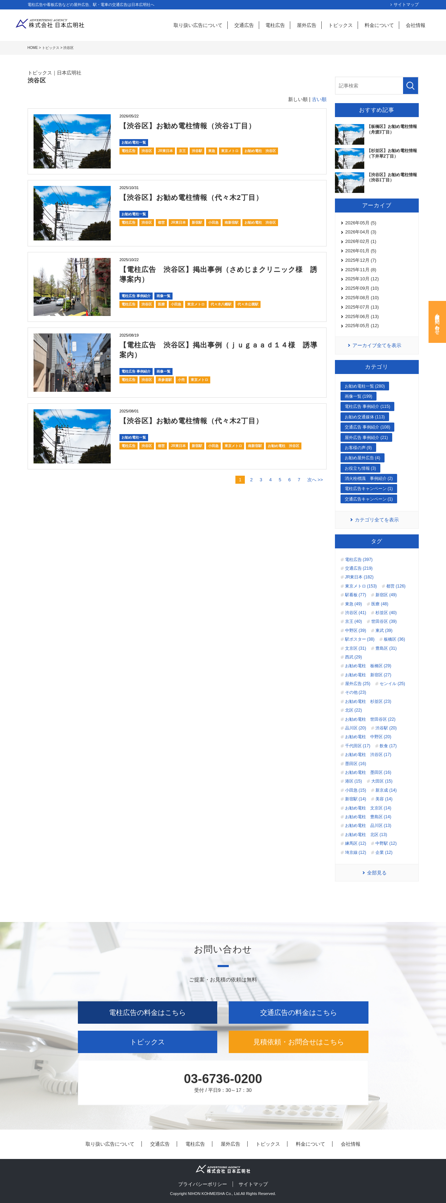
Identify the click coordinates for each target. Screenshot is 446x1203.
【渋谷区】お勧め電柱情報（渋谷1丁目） (187, 126)
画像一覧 (163, 296)
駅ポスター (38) (360, 639)
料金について (379, 25)
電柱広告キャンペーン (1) (369, 488)
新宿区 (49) (386, 594)
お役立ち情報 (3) (360, 468)
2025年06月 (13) (362, 316)
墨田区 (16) (355, 763)
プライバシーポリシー (202, 1184)
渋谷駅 (197, 151)
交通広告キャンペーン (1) (369, 499)
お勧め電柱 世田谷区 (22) (370, 719)
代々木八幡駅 (221, 304)
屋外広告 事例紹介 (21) (366, 437)
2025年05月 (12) (362, 325)
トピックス (340, 25)
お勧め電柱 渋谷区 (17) (368, 754)
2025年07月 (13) (362, 307)
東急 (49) (353, 604)
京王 (182, 151)
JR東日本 (165, 151)
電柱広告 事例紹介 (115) (367, 406)
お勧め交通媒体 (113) (365, 417)
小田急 (213, 222)
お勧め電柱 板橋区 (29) (368, 665)
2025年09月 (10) (362, 288)
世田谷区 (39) (384, 621)
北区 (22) (353, 710)
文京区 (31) (355, 648)
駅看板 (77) (355, 594)
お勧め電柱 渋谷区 (260, 151)
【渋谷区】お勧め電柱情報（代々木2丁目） (191, 197)
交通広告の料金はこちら (298, 1012)
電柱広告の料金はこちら (147, 1012)
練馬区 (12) (355, 843)
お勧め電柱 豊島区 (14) (368, 816)
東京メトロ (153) (361, 586)
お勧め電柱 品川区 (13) (368, 825)
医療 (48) (379, 604)
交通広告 (244, 25)
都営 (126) (395, 586)
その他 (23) (355, 692)
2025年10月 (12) (362, 278)
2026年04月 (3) (360, 232)
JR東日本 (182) (359, 577)
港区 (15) (353, 781)
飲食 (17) (388, 745)
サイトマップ (406, 4)
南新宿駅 (232, 222)
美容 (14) (384, 799)
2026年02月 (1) (360, 241)
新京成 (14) (386, 790)
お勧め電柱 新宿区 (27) (368, 674)
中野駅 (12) (386, 843)
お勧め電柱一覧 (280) (365, 386)
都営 (161, 222)
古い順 (319, 99)
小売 (181, 380)
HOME (33, 48)
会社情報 (415, 25)
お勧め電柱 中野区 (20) (368, 736)
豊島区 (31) (386, 648)
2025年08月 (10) (362, 297)
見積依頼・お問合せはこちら (298, 1042)
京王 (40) (353, 621)
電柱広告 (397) (359, 559)
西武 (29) (353, 657)
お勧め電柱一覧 (134, 142)
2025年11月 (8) (360, 269)
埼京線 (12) (355, 852)
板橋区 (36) (394, 639)
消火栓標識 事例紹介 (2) (369, 478)
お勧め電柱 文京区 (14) (368, 808)
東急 (211, 151)
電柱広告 (275, 25)
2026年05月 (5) (360, 222)
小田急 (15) (355, 790)
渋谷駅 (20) (386, 728)
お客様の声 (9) (358, 447)
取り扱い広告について (198, 25)
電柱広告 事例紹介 (136, 296)
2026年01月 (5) (360, 250)
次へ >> (315, 479)
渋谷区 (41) (355, 612)
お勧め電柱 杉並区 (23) (368, 701)
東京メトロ (230, 151)
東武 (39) (384, 630)
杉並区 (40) (386, 612)
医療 (161, 304)
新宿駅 (197, 222)
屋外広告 (306, 25)
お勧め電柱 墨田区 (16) (368, 772)
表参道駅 (165, 380)
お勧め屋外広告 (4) (362, 457)
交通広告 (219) (359, 568)
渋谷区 (146, 151)
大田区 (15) (382, 781)
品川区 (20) (355, 728)
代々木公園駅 (247, 304)
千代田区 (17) (358, 745)
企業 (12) (384, 852)
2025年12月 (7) (360, 260)
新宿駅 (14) (355, 799)
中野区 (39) (355, 630)
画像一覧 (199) (358, 396)
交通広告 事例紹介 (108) (367, 427)
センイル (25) (392, 683)
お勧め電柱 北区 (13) (366, 834)
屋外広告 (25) (358, 683)
